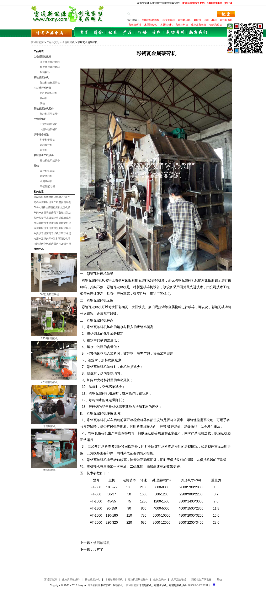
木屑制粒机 (49, 426)
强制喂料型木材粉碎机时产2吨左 (52, 197)
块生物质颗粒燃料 (50, 67)
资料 (156, 32)
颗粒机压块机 (41, 77)
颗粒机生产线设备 (44, 155)
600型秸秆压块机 (49, 294)
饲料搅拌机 (46, 144)
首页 (84, 32)
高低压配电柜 (47, 186)
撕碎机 (43, 98)
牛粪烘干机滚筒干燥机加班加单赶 (52, 233)
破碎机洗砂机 (47, 170)
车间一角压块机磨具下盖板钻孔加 (52, 212)
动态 (113, 32)
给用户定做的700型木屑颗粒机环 (52, 238)
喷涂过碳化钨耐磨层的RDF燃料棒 (52, 243)
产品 (127, 32)
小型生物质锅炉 (48, 124)
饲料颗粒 (45, 72)
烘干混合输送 (41, 134)
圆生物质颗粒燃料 (50, 61)
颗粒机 (119, 585)
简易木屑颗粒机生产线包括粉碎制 (52, 202)
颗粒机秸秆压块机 (50, 82)
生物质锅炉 (40, 119)
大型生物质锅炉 (48, 129)
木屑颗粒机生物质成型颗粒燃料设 (52, 223)
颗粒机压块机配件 (44, 108)
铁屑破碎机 (101, 543)
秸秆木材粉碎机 (48, 93)
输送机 (43, 150)
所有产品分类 (51, 33)
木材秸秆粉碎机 (42, 87)
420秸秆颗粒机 (49, 382)
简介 (98, 32)
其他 (56, 42)
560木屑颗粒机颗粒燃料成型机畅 (52, 207)
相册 (142, 32)
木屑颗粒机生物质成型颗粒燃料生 (52, 228)
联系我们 (198, 32)
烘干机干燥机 (47, 139)
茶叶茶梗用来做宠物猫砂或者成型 (52, 217)
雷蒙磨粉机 (46, 176)
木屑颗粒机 (49, 470)
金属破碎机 (68, 42)
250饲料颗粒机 (49, 338)
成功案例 (175, 32)
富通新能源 (37, 42)
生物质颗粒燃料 (42, 56)
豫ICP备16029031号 (199, 585)
